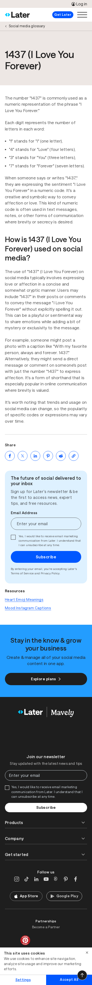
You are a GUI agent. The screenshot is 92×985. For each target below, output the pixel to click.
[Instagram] (16, 879)
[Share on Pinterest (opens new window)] (48, 456)
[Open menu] (82, 14)
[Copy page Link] (74, 456)
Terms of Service (22, 573)
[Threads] (55, 879)
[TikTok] (26, 879)
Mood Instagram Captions (28, 608)
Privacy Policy (50, 573)
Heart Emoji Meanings (24, 599)
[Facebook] (75, 879)
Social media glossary (27, 26)
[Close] (87, 952)
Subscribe (46, 557)
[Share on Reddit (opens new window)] (61, 456)
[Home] (17, 15)
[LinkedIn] (36, 879)
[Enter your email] (46, 524)
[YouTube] (46, 879)
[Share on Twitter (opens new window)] (22, 456)
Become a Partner (46, 927)
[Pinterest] (65, 879)
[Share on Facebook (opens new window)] (10, 456)
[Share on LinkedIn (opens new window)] (35, 456)
